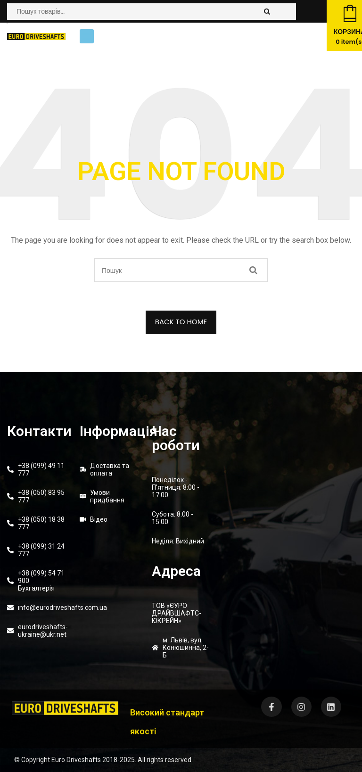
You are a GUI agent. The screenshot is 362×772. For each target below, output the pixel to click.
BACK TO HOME (181, 322)
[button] (87, 36)
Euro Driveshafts (76, 760)
